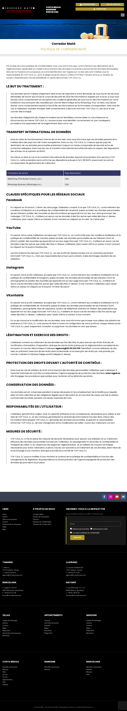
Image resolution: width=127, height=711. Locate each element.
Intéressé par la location (80, 529)
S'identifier (101, 9)
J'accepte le (85, 533)
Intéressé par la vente (100, 529)
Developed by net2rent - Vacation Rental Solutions (76, 707)
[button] (123, 15)
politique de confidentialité (90, 533)
